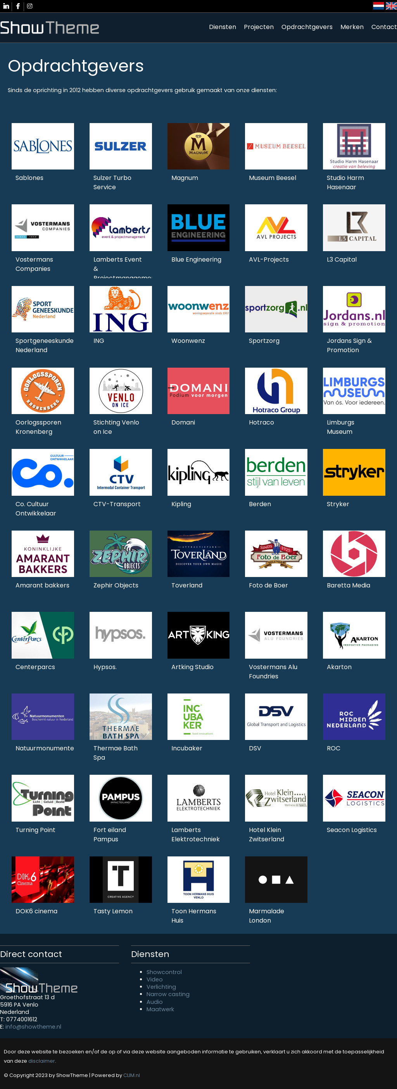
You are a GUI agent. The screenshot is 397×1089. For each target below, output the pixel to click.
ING (98, 340)
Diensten (222, 26)
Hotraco (261, 422)
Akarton (339, 667)
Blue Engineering (196, 259)
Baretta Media (348, 585)
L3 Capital (342, 259)
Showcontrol (164, 972)
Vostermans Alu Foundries (273, 672)
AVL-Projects (269, 259)
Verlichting (161, 987)
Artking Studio (192, 667)
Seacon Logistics (352, 829)
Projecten (259, 26)
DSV (255, 748)
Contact (384, 26)
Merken (352, 26)
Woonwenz (188, 340)
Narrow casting (168, 994)
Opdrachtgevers (307, 26)
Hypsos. (105, 667)
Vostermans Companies (34, 264)
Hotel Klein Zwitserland (266, 834)
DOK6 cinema (36, 911)
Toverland (186, 585)
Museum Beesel (272, 177)
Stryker (338, 504)
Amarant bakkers (42, 585)
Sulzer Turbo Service (112, 182)
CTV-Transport (117, 504)
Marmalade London (266, 916)
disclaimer (41, 1061)
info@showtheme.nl (33, 1027)
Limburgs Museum (340, 427)
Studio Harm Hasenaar (345, 182)
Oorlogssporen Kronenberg (38, 427)
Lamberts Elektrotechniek (195, 834)
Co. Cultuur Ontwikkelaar (36, 509)
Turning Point (35, 829)
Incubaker (186, 748)
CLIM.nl (131, 1075)
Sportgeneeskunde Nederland (45, 345)
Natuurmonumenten (47, 748)
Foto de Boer (268, 585)
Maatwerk (160, 1009)
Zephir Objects (115, 585)
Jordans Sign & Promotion (349, 345)
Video (155, 979)
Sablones (29, 177)
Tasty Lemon (113, 911)
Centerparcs (35, 667)
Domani (183, 422)
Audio (155, 1002)
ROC (333, 748)
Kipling (181, 504)
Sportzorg (264, 340)
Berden (260, 504)
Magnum (184, 177)
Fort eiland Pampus (109, 834)
